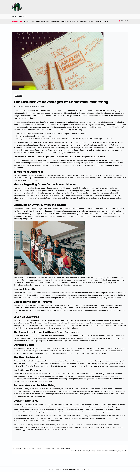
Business (18, 96)
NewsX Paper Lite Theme (64, 469)
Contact (22, 16)
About (14, 16)
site (24, 430)
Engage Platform (111, 145)
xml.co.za (42, 106)
